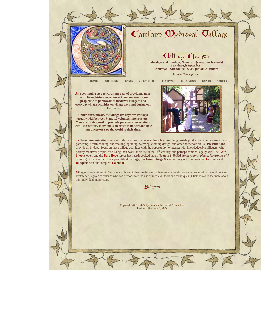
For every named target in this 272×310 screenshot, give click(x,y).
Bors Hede (111, 155)
